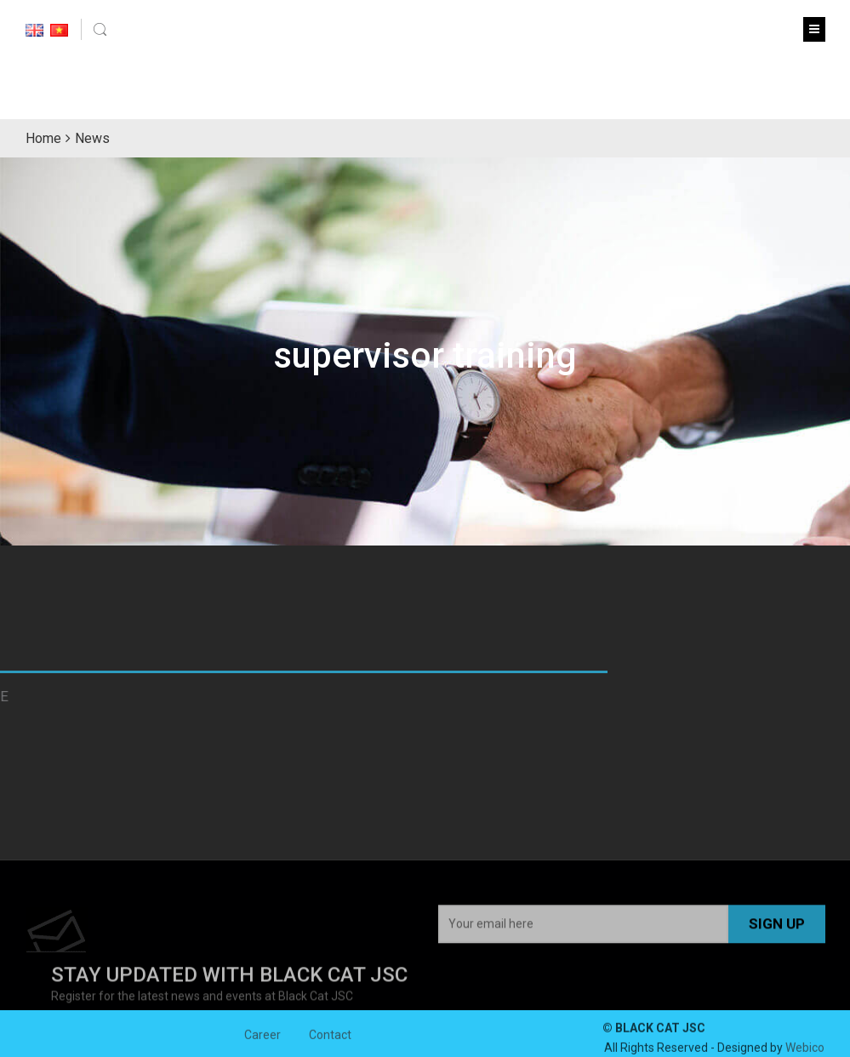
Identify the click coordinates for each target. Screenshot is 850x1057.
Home (43, 138)
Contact (330, 1038)
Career (262, 1038)
